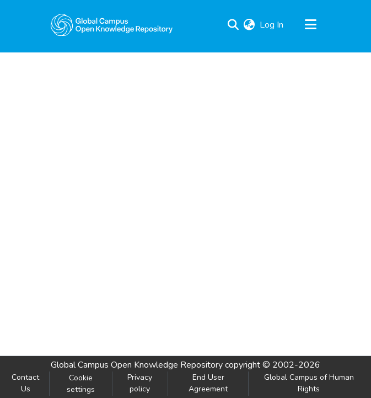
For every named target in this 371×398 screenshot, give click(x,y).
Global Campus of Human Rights (309, 383)
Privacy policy (139, 383)
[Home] (112, 24)
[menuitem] (249, 24)
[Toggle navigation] (310, 24)
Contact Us (25, 383)
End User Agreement (208, 383)
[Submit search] (233, 24)
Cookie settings (81, 384)
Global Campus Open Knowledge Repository (137, 365)
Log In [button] (272, 25)
